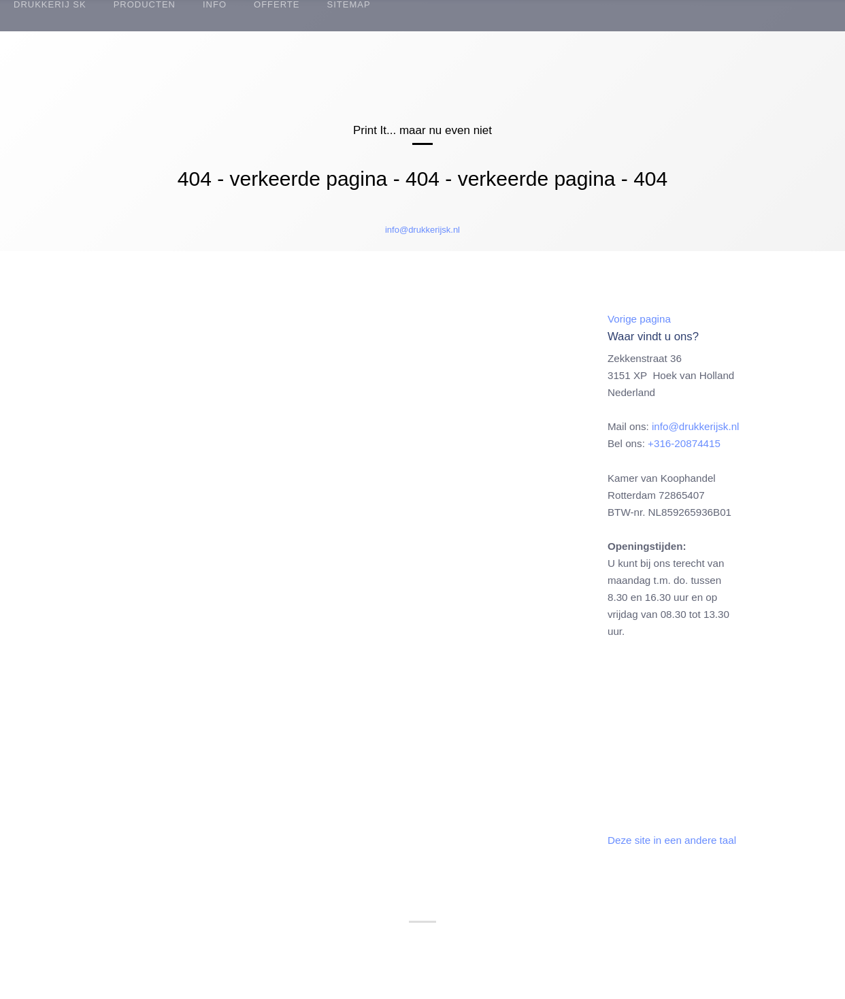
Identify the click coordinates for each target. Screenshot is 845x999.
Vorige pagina (639, 319)
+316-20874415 (684, 443)
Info (215, 4)
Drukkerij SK (50, 4)
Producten (145, 4)
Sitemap (348, 4)
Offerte (276, 4)
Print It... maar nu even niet (422, 130)
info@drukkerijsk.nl (422, 230)
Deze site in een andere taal (672, 840)
